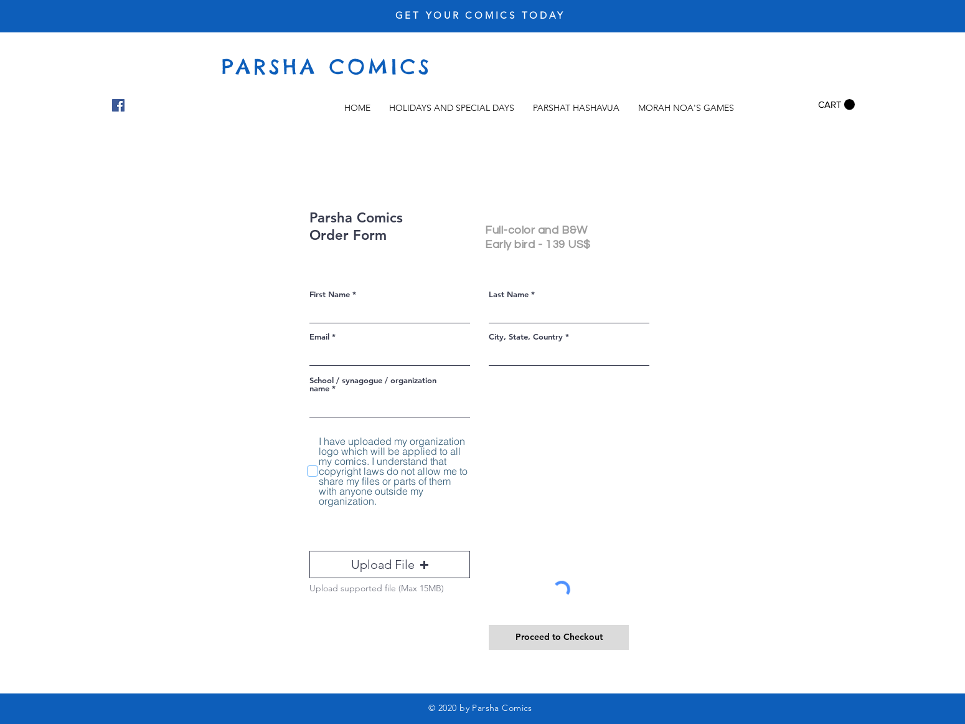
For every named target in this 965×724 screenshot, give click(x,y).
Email (319, 337)
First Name (329, 294)
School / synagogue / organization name (372, 384)
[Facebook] (118, 105)
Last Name (509, 294)
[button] (836, 104)
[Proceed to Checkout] (559, 637)
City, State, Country (526, 337)
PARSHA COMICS (326, 67)
